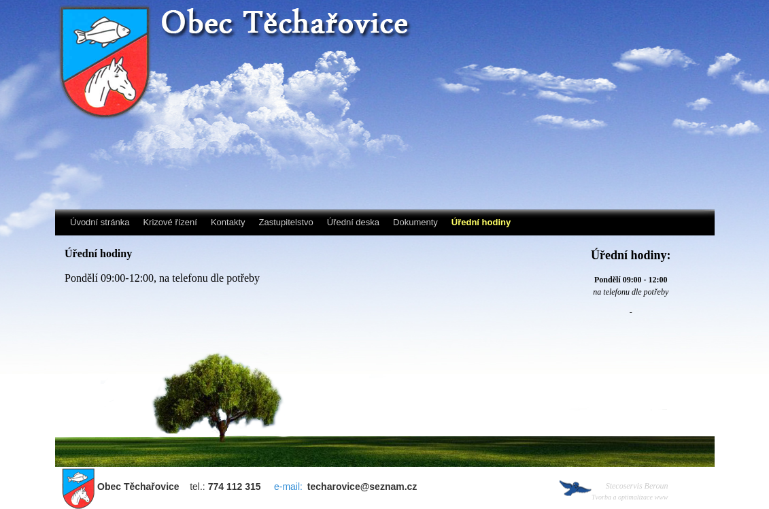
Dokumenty (415, 222)
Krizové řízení (169, 222)
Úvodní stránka (99, 222)
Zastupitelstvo (286, 222)
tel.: (178, 486)
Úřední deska (353, 222)
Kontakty (228, 222)
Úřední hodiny (481, 222)
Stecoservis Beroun (630, 491)
